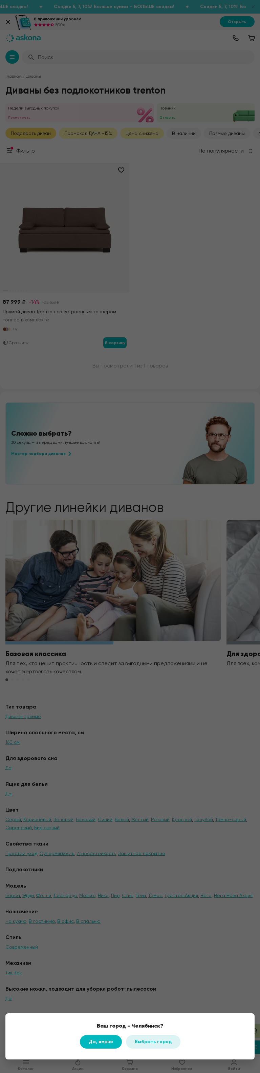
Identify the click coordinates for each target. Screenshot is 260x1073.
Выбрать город (153, 1042)
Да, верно (101, 1042)
